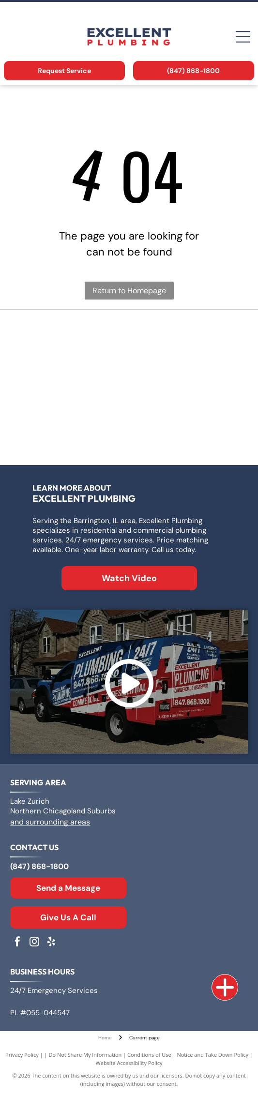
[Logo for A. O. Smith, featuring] (187, 338)
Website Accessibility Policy (129, 1062)
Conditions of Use (149, 1054)
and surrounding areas (50, 822)
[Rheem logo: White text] (187, 387)
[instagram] (34, 942)
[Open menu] (243, 37)
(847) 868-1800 (39, 866)
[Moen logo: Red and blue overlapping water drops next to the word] (187, 435)
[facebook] (17, 942)
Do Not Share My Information (84, 1054)
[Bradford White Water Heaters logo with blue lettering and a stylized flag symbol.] (70, 387)
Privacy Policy (22, 1054)
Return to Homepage (129, 290)
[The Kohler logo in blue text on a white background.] (70, 435)
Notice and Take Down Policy (212, 1054)
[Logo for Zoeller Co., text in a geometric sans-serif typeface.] (70, 338)
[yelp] (51, 942)
